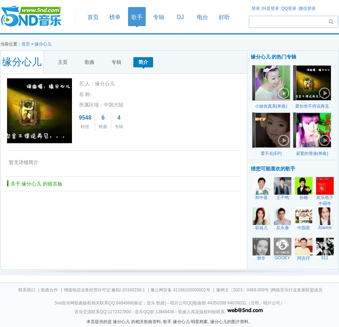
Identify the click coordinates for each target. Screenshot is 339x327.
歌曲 (90, 62)
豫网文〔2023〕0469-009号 (242, 289)
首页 (35, 16)
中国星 (303, 227)
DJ (180, 17)
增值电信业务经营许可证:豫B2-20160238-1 (104, 289)
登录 (256, 8)
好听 (224, 17)
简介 (143, 62)
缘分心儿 (43, 44)
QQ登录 (288, 8)
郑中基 (261, 197)
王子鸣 (282, 197)
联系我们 (26, 289)
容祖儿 (261, 227)
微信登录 (307, 8)
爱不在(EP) (271, 153)
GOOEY (282, 257)
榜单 (115, 17)
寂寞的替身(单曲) (312, 153)
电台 (202, 17)
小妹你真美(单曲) (271, 106)
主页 (63, 62)
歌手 (137, 17)
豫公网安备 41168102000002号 (180, 289)
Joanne (325, 227)
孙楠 (303, 197)
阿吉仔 (303, 258)
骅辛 (261, 258)
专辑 (158, 17)
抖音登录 (270, 8)
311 (324, 257)
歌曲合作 (49, 289)
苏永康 (282, 227)
